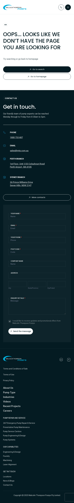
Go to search (37, 69)
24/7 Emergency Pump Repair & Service (19, 423)
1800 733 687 (16, 137)
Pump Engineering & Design (14, 436)
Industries (8, 397)
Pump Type (9, 392)
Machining (7, 460)
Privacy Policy (8, 380)
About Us (8, 387)
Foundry (6, 456)
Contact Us (8, 485)
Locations (7, 477)
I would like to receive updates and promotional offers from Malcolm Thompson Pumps (34, 322)
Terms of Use (8, 375)
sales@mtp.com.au (19, 150)
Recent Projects (12, 406)
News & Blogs (8, 481)
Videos (7, 401)
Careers (7, 410)
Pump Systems (9, 440)
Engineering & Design (12, 452)
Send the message (20, 331)
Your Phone (16, 237)
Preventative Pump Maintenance (16, 427)
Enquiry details (18, 298)
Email (13, 225)
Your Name (16, 213)
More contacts (37, 197)
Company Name (17, 261)
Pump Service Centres (12, 431)
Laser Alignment (9, 464)
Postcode (16, 249)
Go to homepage (37, 76)
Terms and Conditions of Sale (15, 369)
